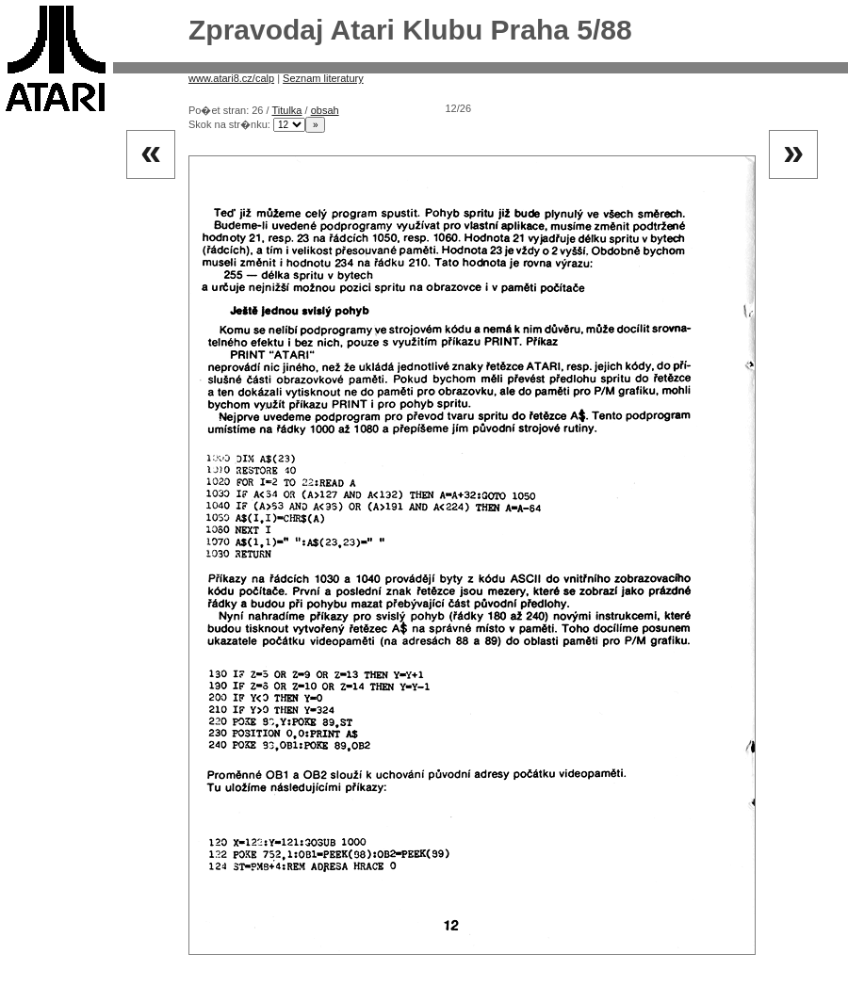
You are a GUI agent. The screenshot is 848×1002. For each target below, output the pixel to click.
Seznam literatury (323, 78)
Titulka (286, 110)
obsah (325, 110)
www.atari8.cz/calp (231, 78)
